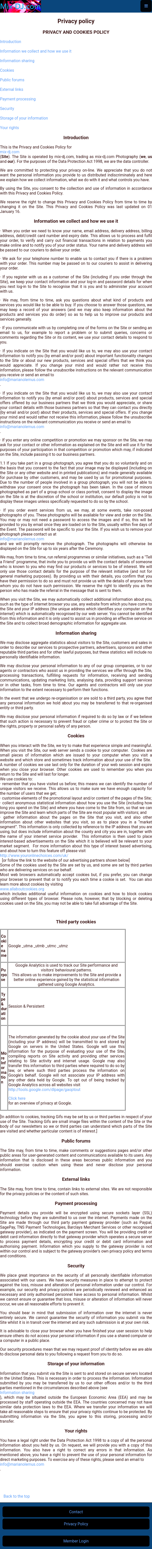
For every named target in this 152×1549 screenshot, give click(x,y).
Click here (16, 1098)
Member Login (76, 1541)
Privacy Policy (76, 1524)
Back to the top (16, 1496)
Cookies (7, 70)
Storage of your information (24, 118)
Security (7, 108)
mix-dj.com (9, 151)
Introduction (10, 41)
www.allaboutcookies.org (22, 889)
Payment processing (18, 99)
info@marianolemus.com (22, 379)
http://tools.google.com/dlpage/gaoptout (44, 1089)
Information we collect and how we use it (35, 51)
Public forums (12, 80)
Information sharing (17, 60)
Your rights (9, 127)
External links (11, 89)
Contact (76, 1511)
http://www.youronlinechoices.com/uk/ (34, 855)
